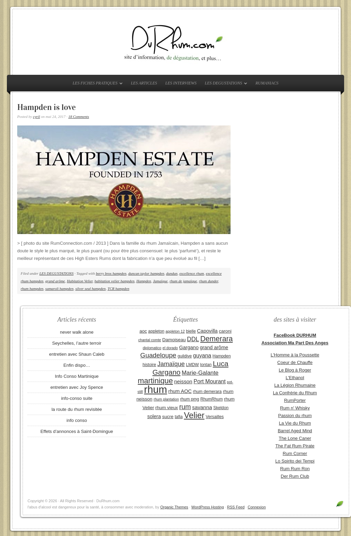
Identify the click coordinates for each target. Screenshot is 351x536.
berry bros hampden (111, 273)
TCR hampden (118, 288)
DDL (193, 339)
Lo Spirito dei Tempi (295, 461)
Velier (194, 415)
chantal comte (149, 340)
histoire (149, 364)
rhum (155, 389)
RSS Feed (236, 507)
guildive (185, 356)
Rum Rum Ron (295, 468)
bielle (191, 331)
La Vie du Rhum (295, 423)
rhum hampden (32, 288)
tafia (179, 416)
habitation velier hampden (115, 281)
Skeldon (220, 407)
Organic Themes (174, 507)
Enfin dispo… (76, 365)
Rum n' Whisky (295, 408)
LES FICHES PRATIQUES (96, 84)
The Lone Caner (295, 438)
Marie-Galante (200, 373)
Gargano (189, 347)
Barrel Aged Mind (295, 430)
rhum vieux (166, 407)
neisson (183, 381)
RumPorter (295, 400)
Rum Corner (295, 453)
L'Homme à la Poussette (294, 354)
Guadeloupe (158, 355)
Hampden (143, 281)
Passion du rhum (295, 415)
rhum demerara (207, 391)
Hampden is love (46, 107)
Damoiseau (174, 339)
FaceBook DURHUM (295, 335)
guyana (202, 355)
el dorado (170, 348)
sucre (167, 416)
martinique (155, 380)
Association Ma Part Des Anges (295, 342)
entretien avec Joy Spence (76, 387)
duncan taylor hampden (146, 273)
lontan (205, 364)
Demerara (216, 339)
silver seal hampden (90, 288)
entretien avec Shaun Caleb (76, 354)
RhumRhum (211, 399)
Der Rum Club (295, 476)
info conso (76, 420)
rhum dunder (208, 281)
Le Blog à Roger (295, 370)
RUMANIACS (266, 83)
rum (185, 407)
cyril (36, 116)
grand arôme (55, 281)
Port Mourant (210, 381)
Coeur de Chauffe (294, 362)
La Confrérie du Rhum (295, 392)
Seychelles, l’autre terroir (76, 343)
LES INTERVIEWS (180, 83)
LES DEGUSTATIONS (224, 84)
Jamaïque (160, 281)
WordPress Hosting (207, 507)
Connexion (257, 507)
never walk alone (77, 332)
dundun (172, 273)
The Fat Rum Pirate (294, 445)
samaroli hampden (59, 288)
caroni (225, 331)
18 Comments (78, 116)
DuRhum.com (175, 42)
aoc (143, 331)
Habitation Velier (80, 281)
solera (154, 416)
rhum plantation (166, 399)
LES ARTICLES (144, 83)
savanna (202, 407)
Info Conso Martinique (76, 376)
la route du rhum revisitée (77, 409)
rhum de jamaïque (183, 281)
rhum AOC (180, 391)
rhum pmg (189, 399)
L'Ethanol (295, 377)
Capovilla (207, 331)
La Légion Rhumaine (295, 385)
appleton (156, 331)
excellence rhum (191, 273)
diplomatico (152, 348)
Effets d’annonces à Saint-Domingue (77, 431)
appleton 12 (175, 331)
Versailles (215, 416)
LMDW (192, 364)
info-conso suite (76, 398)
